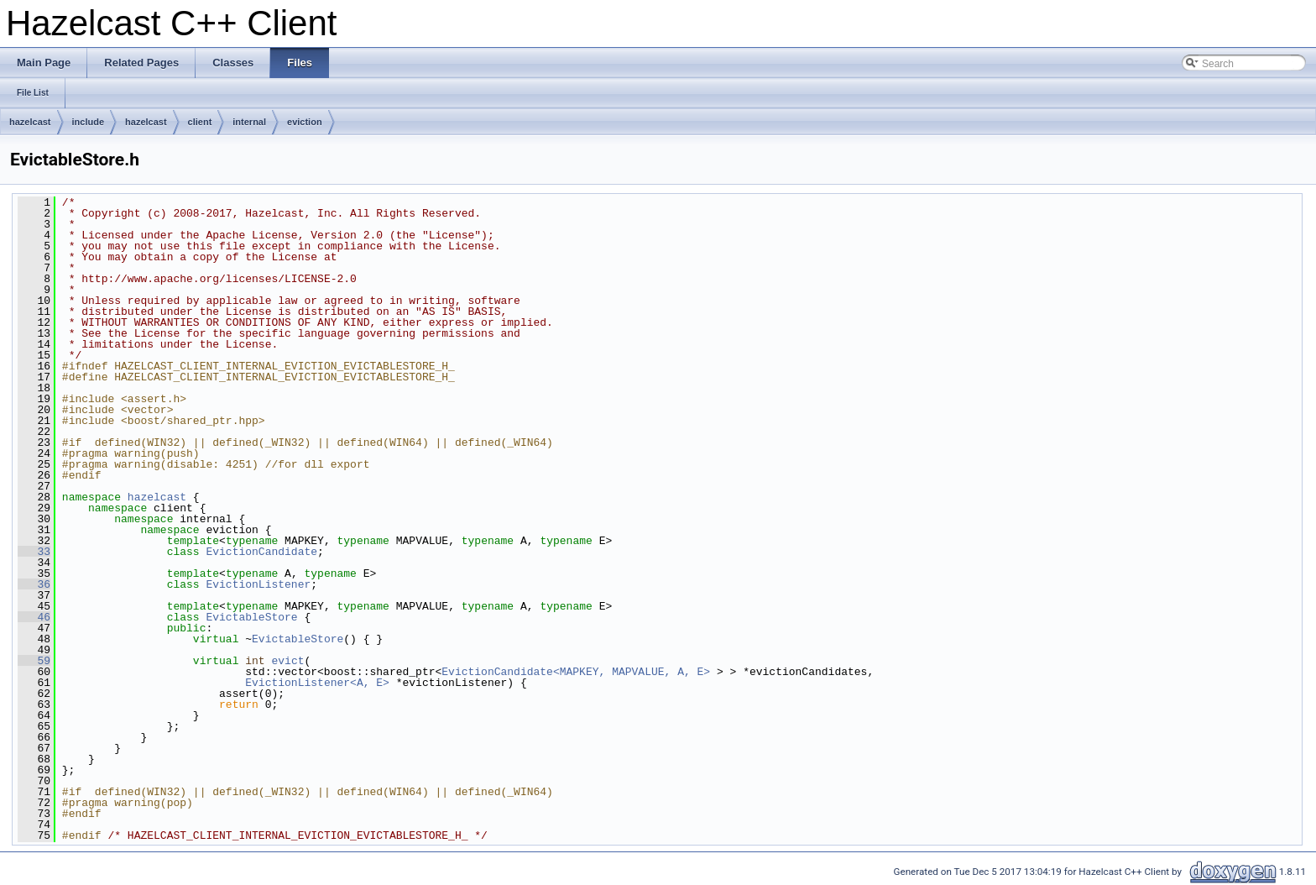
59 (34, 660)
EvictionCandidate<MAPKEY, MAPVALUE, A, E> (575, 671)
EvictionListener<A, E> (317, 682)
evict (287, 660)
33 (34, 551)
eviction (304, 122)
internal (249, 122)
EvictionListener (258, 584)
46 (34, 617)
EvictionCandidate (261, 551)
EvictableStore (251, 617)
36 (34, 584)
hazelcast (30, 122)
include (88, 122)
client (200, 122)
